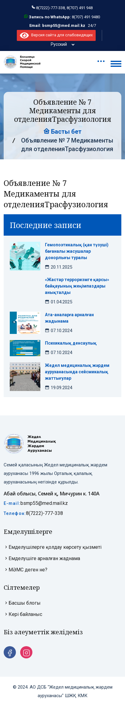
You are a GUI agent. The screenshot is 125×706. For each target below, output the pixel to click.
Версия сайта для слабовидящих (56, 35)
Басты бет (62, 131)
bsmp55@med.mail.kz (44, 503)
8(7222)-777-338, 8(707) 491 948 (64, 7)
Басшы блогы (22, 603)
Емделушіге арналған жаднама (42, 558)
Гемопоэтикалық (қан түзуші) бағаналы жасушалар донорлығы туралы (76, 251)
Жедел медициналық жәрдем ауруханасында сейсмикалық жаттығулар (77, 372)
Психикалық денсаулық (71, 343)
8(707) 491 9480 (86, 17)
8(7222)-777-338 (44, 513)
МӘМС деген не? (25, 570)
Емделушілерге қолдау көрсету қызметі (52, 547)
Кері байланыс (23, 614)
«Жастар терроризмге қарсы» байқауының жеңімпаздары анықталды (77, 286)
